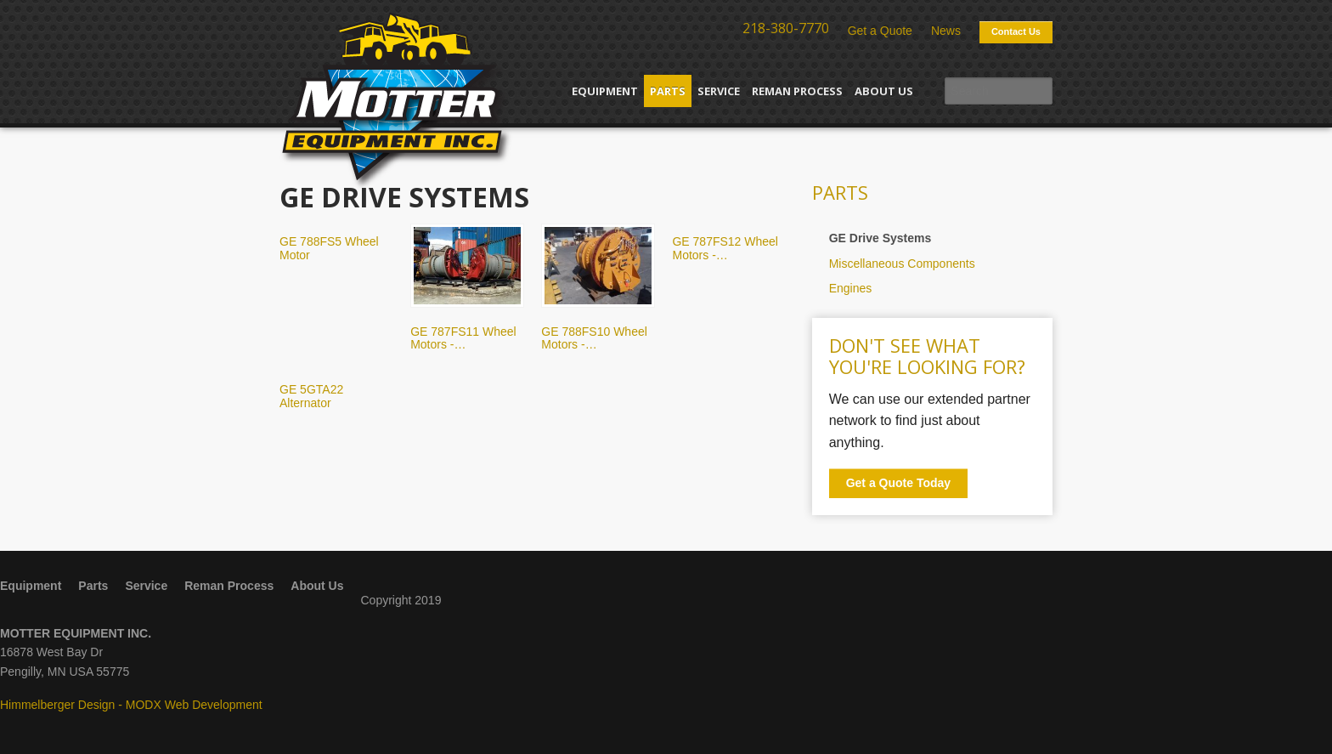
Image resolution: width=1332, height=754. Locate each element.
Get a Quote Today (898, 483)
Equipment (605, 91)
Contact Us (1016, 31)
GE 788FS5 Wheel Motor (329, 248)
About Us (884, 91)
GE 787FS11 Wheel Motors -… (463, 338)
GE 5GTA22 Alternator (311, 396)
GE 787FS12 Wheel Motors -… (725, 248)
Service (718, 91)
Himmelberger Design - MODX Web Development (131, 704)
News (946, 30)
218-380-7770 (785, 28)
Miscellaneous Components (902, 263)
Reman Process (797, 91)
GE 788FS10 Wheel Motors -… (594, 338)
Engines (850, 288)
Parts (668, 91)
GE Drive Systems (880, 238)
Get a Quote (880, 30)
